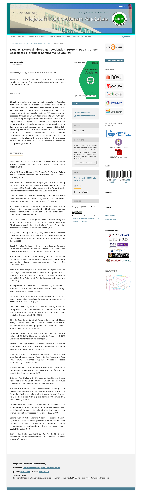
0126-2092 (25, 471)
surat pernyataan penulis (86, 116)
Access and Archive (82, 37)
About (21, 37)
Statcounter (109, 216)
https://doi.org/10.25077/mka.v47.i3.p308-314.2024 (35, 73)
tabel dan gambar (83, 112)
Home (12, 37)
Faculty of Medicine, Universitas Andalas (41, 467)
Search (126, 37)
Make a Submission (115, 60)
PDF (77, 103)
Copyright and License (59, 37)
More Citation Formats (84, 163)
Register (122, 6)
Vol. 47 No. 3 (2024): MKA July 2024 (38, 43)
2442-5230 (127, 181)
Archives (20, 43)
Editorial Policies (37, 37)
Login (130, 6)
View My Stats (110, 220)
